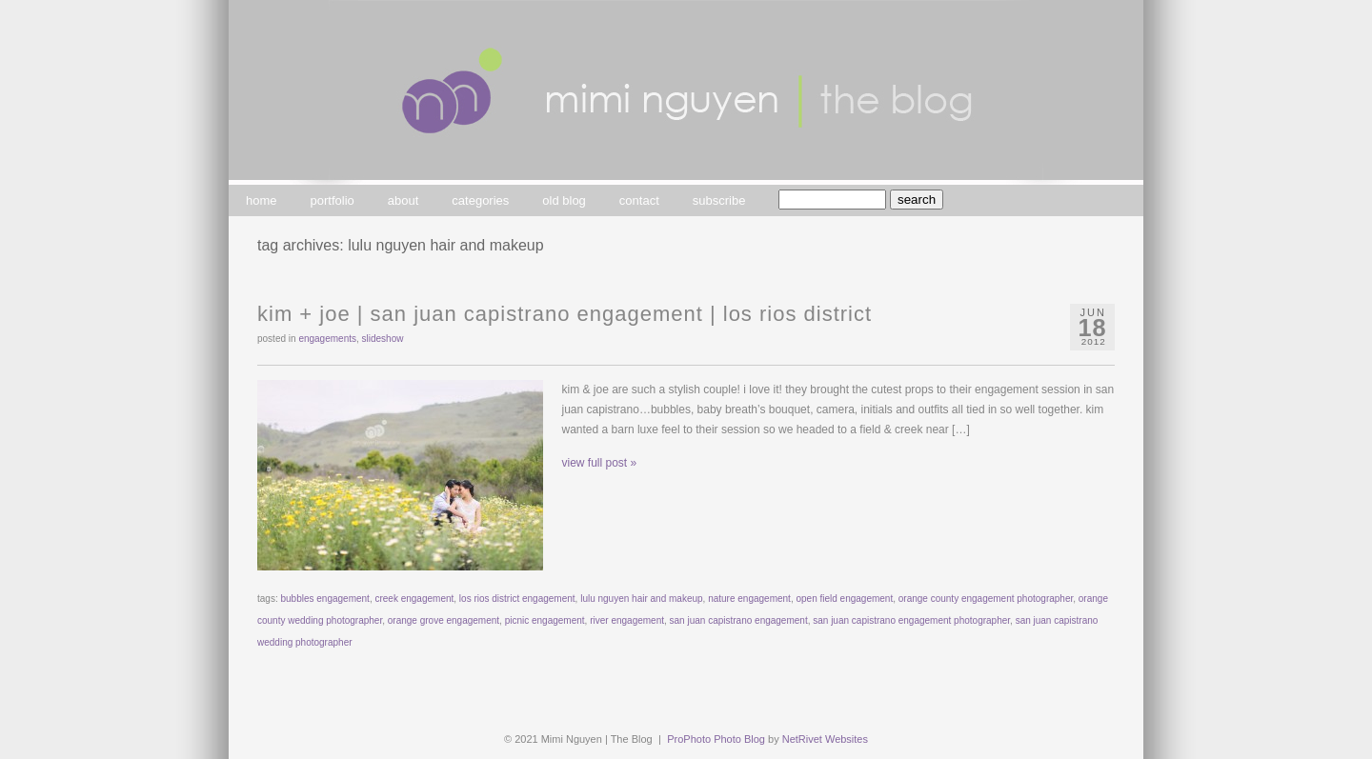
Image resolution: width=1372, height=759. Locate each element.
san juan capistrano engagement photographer (911, 620)
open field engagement (844, 598)
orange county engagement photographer (985, 598)
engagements (327, 338)
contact (639, 200)
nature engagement (749, 598)
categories (480, 200)
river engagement (627, 620)
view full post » (599, 462)
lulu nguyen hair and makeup (641, 598)
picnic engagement (545, 620)
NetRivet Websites (825, 739)
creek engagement (414, 598)
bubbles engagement (324, 598)
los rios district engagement (517, 598)
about (403, 200)
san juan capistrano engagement (739, 620)
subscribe (719, 200)
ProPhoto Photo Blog (716, 739)
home (261, 200)
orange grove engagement (443, 620)
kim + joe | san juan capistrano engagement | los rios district (564, 314)
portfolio (332, 200)
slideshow (383, 338)
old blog (564, 200)
